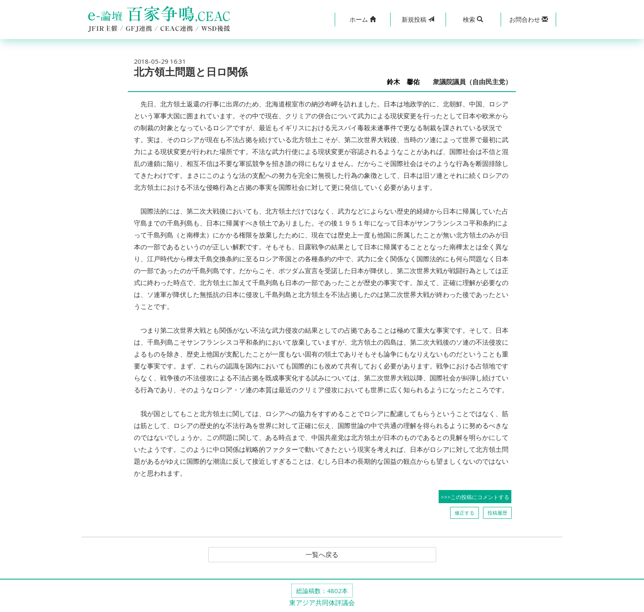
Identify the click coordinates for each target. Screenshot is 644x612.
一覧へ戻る (322, 554)
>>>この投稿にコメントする (475, 497)
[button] (362, 19)
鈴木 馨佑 (406, 81)
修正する (464, 512)
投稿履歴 (497, 512)
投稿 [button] (418, 19)
